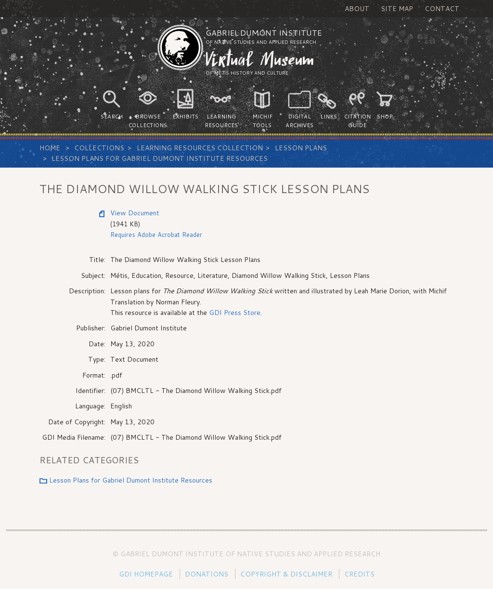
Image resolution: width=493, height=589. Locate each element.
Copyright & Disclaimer (286, 574)
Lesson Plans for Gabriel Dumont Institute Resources (160, 158)
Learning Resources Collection (200, 148)
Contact (442, 8)
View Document (134, 213)
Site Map (397, 8)
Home (49, 148)
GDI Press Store (233, 312)
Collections (99, 148)
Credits (359, 574)
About (357, 8)
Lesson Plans (301, 148)
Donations (206, 574)
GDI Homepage (146, 574)
